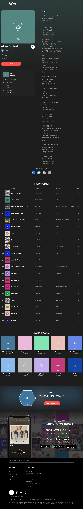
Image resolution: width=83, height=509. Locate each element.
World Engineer (75, 352)
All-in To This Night (8, 352)
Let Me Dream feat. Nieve (19, 220)
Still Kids (58, 306)
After (12, 233)
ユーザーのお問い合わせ (31, 479)
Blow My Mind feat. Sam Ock (20, 206)
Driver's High (25, 374)
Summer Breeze (8, 374)
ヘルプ (10, 479)
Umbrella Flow (15, 260)
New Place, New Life (17, 266)
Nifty (11, 73)
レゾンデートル (41, 352)
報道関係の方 (29, 481)
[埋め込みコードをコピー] (49, 172)
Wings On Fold (26, 460)
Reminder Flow (16, 253)
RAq (11, 50)
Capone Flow (15, 280)
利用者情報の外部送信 (34, 499)
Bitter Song (14, 293)
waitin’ (13, 300)
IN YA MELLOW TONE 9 (62, 219)
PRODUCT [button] (12, 468)
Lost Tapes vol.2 (60, 246)
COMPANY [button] (30, 468)
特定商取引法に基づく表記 (49, 499)
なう (12, 240)
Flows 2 (58, 260)
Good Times (9, 82)
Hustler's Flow (15, 226)
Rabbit (75, 374)
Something (14, 313)
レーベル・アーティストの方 (31, 483)
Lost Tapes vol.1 (60, 193)
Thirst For (14, 273)
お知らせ (11, 476)
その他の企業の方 (30, 486)
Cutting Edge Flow (17, 213)
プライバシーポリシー (21, 499)
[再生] (33, 47)
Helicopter (9, 87)
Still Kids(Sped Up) (17, 307)
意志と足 (41, 374)
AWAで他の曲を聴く (52, 403)
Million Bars (9, 90)
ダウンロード (12, 471)
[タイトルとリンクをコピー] (44, 172)
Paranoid (58, 352)
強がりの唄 (14, 246)
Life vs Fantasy (16, 193)
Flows (57, 213)
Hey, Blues (24, 352)
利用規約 (11, 499)
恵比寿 (8, 85)
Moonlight (14, 320)
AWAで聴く (11, 63)
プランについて (13, 474)
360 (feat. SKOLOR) (17, 286)
